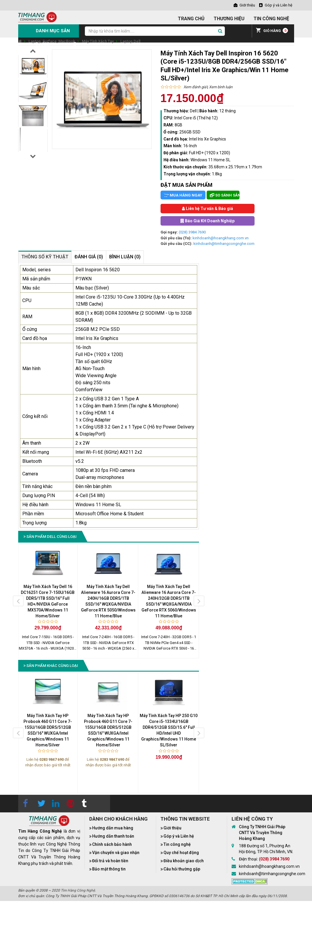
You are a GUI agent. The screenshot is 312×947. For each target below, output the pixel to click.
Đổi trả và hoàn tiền (110, 860)
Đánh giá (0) (89, 257)
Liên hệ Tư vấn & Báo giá (207, 208)
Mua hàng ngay (183, 195)
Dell (193, 111)
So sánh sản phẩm (225, 195)
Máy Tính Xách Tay (98, 41)
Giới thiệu (172, 828)
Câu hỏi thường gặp (181, 869)
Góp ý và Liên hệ (178, 836)
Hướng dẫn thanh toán (113, 836)
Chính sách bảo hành (112, 844)
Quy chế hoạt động (181, 852)
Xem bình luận (220, 87)
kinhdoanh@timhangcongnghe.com (223, 243)
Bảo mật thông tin (109, 869)
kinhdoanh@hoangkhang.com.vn (221, 238)
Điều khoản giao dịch (183, 860)
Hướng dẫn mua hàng (112, 828)
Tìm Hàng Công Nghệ (78, 890)
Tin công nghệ (177, 844)
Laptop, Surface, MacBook (51, 41)
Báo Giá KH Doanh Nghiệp (208, 220)
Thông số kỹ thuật (44, 257)
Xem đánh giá (194, 87)
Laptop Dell (130, 41)
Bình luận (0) (125, 257)
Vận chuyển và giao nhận (115, 852)
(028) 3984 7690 (192, 232)
